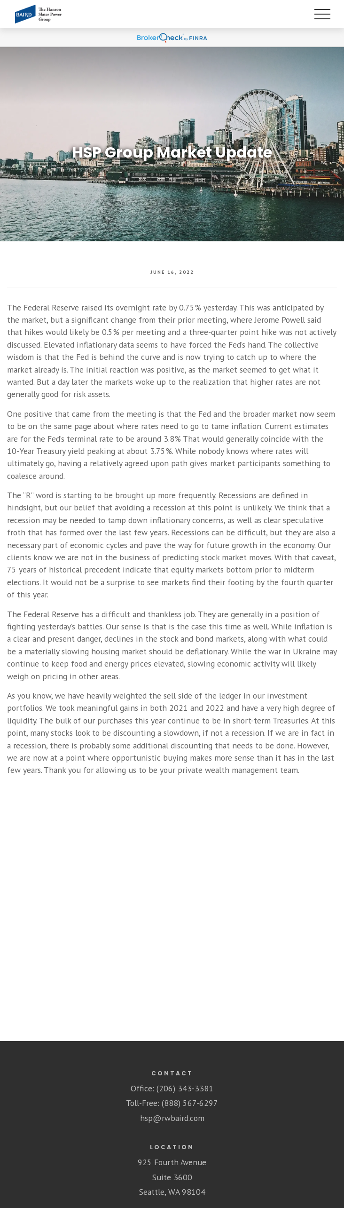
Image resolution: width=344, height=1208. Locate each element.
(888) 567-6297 (190, 1102)
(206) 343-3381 (184, 1088)
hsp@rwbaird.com (172, 1118)
